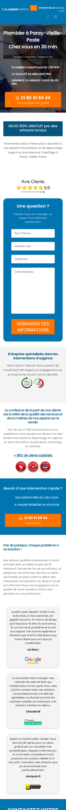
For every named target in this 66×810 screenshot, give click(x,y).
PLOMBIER (15, 9)
